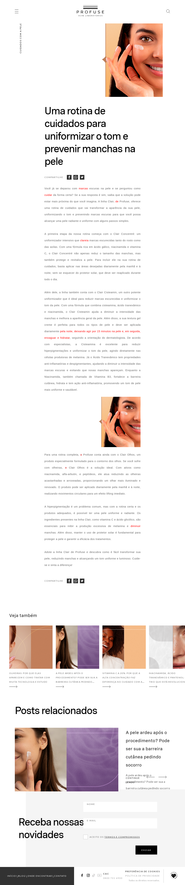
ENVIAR (146, 850)
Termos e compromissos (122, 837)
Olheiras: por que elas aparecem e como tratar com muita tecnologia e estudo (29, 677)
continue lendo (133, 780)
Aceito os (115, 837)
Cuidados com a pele (20, 38)
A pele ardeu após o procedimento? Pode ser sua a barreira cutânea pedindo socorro (148, 749)
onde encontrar (39, 876)
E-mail (111, 823)
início (11, 876)
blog (21, 876)
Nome (111, 806)
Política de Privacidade (142, 875)
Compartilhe (53, 177)
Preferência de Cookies (142, 871)
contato (60, 876)
